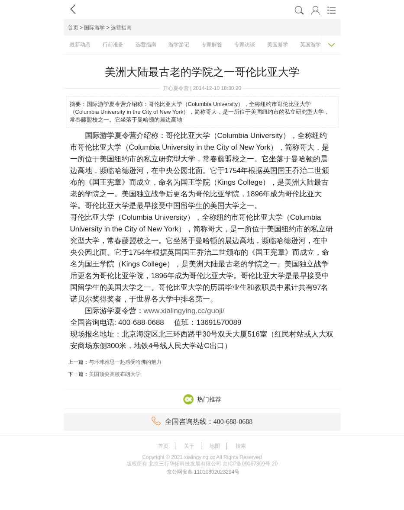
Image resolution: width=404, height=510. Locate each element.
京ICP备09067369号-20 (250, 464)
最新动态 (80, 45)
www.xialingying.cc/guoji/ (184, 311)
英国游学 (310, 45)
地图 (215, 446)
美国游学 (277, 45)
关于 (189, 446)
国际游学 (94, 28)
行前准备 (113, 45)
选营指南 (121, 28)
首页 (73, 28)
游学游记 (178, 45)
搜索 (241, 446)
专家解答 (211, 45)
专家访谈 (244, 45)
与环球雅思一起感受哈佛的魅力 (125, 362)
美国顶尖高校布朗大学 (115, 374)
